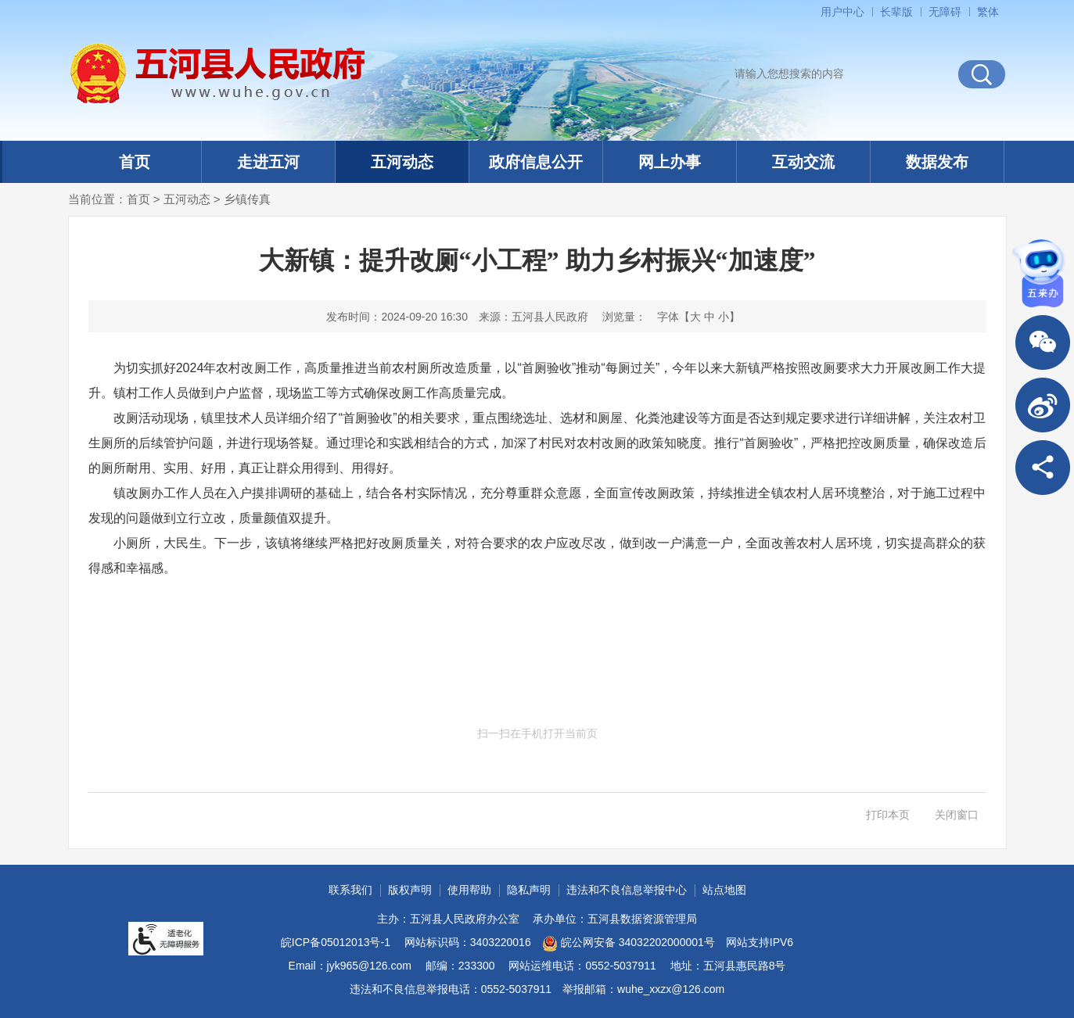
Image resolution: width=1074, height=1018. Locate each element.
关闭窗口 (957, 814)
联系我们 (350, 890)
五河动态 (402, 161)
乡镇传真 (247, 199)
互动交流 (803, 161)
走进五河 (268, 161)
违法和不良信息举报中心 (626, 890)
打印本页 (888, 814)
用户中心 (842, 11)
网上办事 (669, 161)
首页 (134, 161)
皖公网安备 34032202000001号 (628, 944)
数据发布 (937, 161)
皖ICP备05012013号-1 (335, 942)
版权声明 (410, 890)
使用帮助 (469, 890)
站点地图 (724, 890)
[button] (896, 11)
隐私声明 (529, 890)
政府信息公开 (536, 161)
